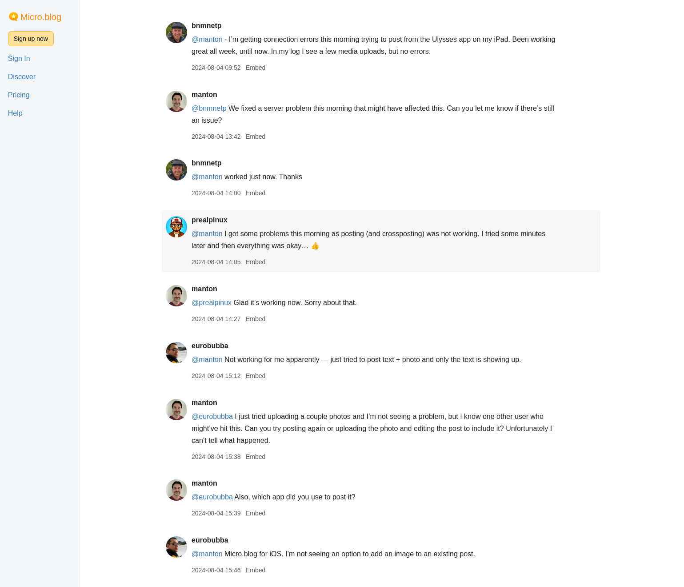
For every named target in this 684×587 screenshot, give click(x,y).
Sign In (19, 58)
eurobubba (210, 346)
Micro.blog (40, 17)
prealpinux (210, 220)
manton (205, 94)
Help (15, 113)
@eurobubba (213, 416)
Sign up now (31, 38)
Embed (256, 67)
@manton (208, 39)
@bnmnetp (210, 108)
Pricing (19, 95)
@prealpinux (212, 302)
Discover (22, 76)
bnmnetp (207, 25)
